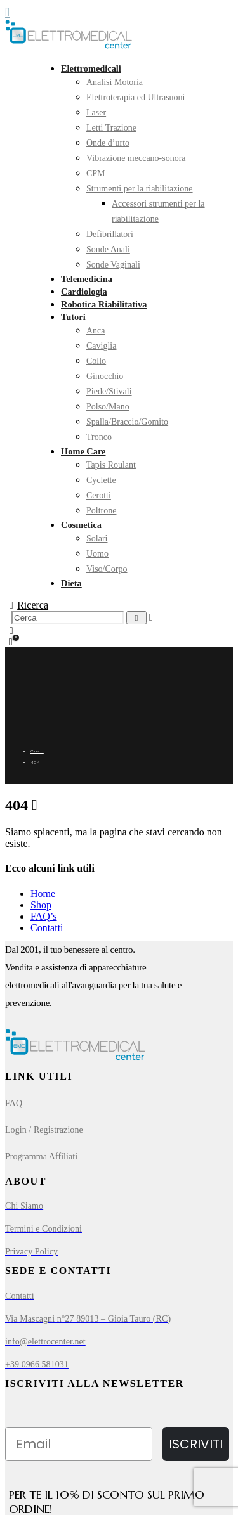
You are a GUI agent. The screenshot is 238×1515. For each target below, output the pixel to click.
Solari (96, 538)
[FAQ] (119, 1103)
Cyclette (101, 480)
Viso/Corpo (107, 569)
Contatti (46, 927)
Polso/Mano (107, 406)
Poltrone (101, 510)
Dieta (71, 583)
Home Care (83, 451)
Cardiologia (84, 292)
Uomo (97, 553)
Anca (95, 330)
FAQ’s (43, 916)
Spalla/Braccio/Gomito (127, 422)
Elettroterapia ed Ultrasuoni (135, 97)
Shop (40, 904)
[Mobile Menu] (11, 12)
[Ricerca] (136, 617)
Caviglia (101, 346)
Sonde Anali (108, 249)
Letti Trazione (111, 127)
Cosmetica (81, 525)
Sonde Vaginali (113, 264)
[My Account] (11, 630)
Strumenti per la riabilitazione (139, 188)
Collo (96, 361)
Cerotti (98, 495)
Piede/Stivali (109, 391)
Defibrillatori (109, 234)
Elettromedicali (91, 68)
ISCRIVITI (196, 1444)
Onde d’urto (107, 143)
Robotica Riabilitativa (104, 304)
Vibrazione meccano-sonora (136, 158)
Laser (96, 112)
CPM (95, 173)
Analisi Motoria (114, 82)
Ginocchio (104, 376)
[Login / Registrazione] (119, 1130)
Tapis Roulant (111, 465)
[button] (26, 605)
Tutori (73, 317)
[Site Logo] (68, 46)
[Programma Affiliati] (119, 1156)
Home (42, 893)
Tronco (99, 437)
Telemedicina (86, 279)
